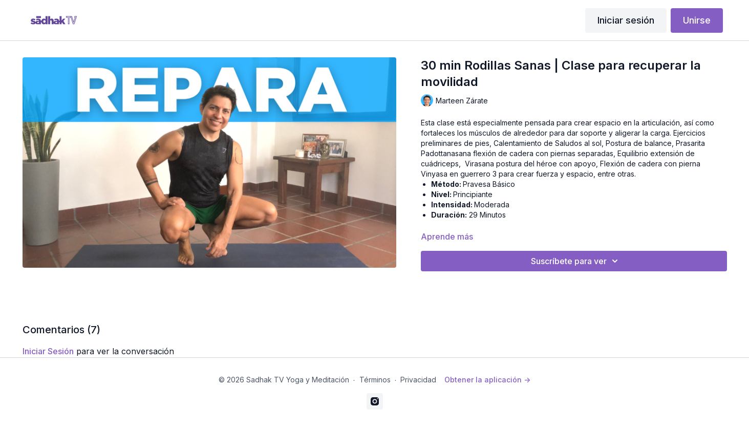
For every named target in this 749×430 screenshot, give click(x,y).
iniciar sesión (48, 351)
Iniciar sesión (625, 20)
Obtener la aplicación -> (487, 379)
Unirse (697, 20)
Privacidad (418, 379)
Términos (375, 379)
